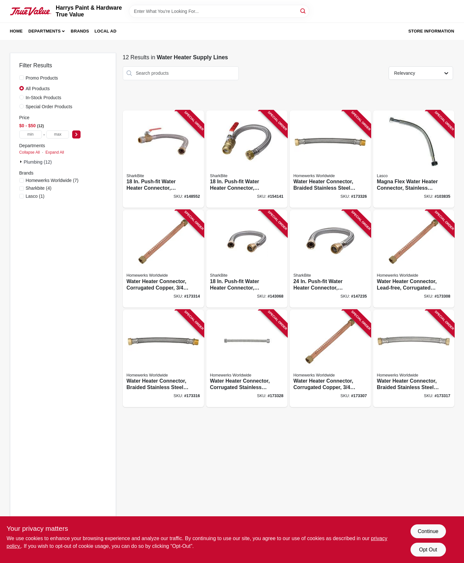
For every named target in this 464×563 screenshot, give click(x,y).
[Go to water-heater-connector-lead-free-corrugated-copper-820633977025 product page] (413, 259)
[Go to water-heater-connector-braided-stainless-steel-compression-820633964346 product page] (413, 358)
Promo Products (42, 78)
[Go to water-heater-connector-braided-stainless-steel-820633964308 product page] (163, 358)
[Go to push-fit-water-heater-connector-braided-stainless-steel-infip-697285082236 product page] (246, 159)
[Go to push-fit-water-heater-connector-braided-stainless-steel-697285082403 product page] (330, 259)
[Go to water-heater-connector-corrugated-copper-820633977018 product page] (330, 358)
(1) (35, 196)
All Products (38, 88)
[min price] (30, 134)
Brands (80, 31)
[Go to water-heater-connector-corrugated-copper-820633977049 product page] (163, 259)
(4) (39, 188)
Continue (428, 531)
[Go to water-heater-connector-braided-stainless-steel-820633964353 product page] (330, 159)
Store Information (431, 31)
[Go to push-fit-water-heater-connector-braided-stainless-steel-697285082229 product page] (246, 259)
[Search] (303, 10)
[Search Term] (219, 11)
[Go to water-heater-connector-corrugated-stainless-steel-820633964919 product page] (246, 358)
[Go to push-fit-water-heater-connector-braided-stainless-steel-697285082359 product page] (163, 159)
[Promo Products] (21, 77)
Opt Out (428, 549)
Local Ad (105, 31)
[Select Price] (76, 134)
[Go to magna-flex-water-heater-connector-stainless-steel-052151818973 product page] (413, 159)
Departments (44, 31)
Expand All (54, 152)
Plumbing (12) (38, 162)
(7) (52, 180)
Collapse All (29, 152)
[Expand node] (21, 161)
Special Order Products (49, 106)
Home (16, 31)
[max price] (57, 134)
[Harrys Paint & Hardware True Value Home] (31, 11)
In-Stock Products (44, 97)
